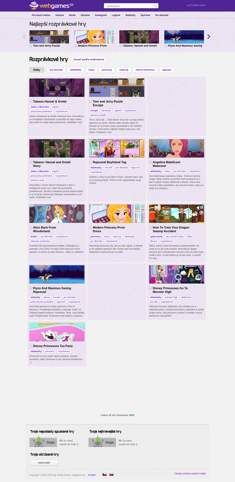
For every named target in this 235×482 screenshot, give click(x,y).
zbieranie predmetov (40, 241)
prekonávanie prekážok (41, 302)
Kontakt (92, 475)
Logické (116, 15)
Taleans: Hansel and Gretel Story (140, 46)
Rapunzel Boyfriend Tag (109, 162)
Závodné (85, 15)
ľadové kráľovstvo (145, 70)
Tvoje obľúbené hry (44, 454)
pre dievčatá (56, 70)
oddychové (186, 297)
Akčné (72, 15)
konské (56, 297)
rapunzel (166, 70)
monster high (171, 297)
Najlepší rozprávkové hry (57, 24)
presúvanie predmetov (41, 111)
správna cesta (37, 180)
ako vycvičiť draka (175, 236)
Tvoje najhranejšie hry (105, 431)
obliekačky (75, 70)
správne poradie (98, 115)
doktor (190, 236)
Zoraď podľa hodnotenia (88, 59)
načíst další (44, 462)
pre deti (154, 302)
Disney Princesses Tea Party (53, 346)
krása (91, 70)
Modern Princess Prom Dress (92, 46)
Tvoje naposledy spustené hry (52, 431)
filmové (153, 241)
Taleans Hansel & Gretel (49, 101)
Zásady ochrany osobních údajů (190, 473)
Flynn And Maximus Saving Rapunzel (185, 46)
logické (55, 107)
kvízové (108, 167)
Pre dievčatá (161, 15)
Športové (145, 15)
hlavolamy (106, 110)
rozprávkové (62, 111)
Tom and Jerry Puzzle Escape (46, 46)
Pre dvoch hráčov (41, 15)
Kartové (60, 15)
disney (47, 297)
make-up (123, 70)
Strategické (101, 15)
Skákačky (130, 15)
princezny (107, 70)
